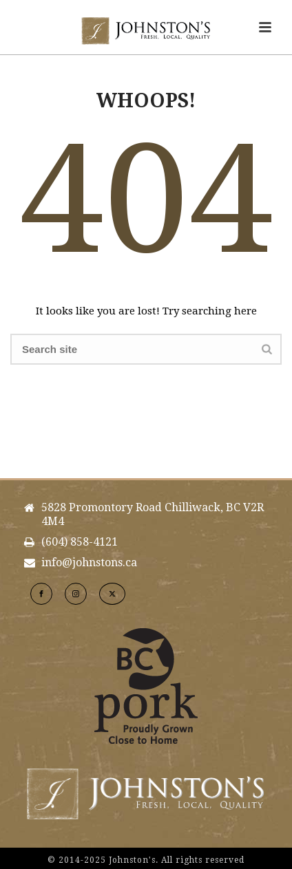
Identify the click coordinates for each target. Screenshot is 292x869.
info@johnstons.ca (89, 563)
